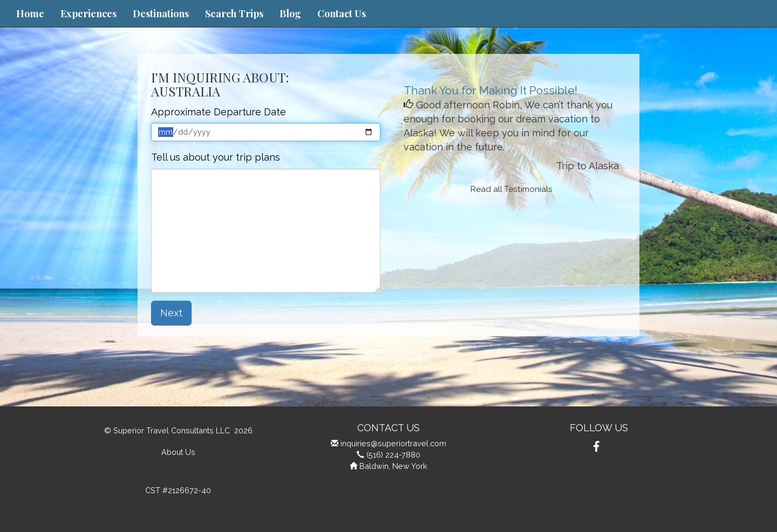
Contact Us (341, 13)
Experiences (88, 13)
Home (30, 13)
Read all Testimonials (512, 189)
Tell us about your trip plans (215, 157)
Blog (290, 13)
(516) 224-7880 (393, 454)
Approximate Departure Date (218, 112)
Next (171, 313)
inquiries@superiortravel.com (393, 443)
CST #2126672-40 (178, 490)
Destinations (161, 13)
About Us (178, 452)
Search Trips (234, 13)
